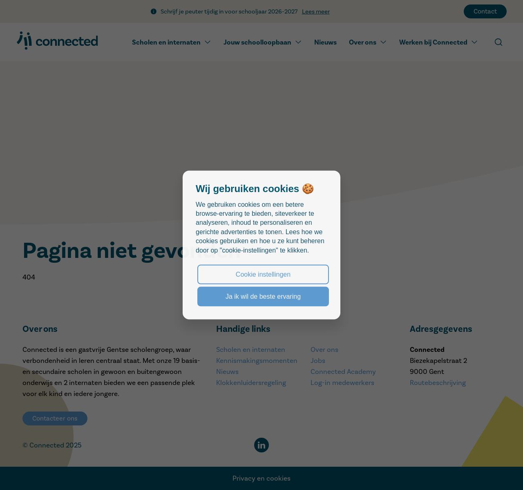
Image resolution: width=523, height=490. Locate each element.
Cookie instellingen (263, 274)
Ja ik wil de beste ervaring (263, 296)
